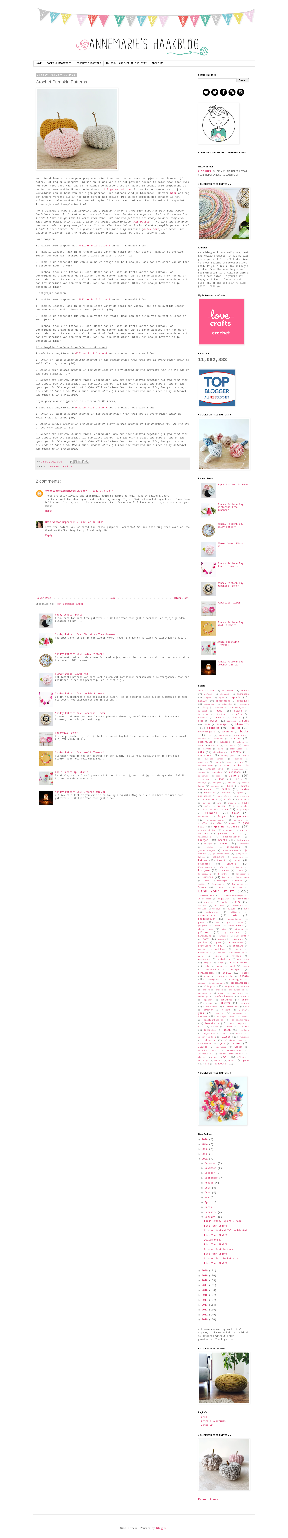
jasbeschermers (221, 854)
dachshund (203, 776)
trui (200, 1027)
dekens (234, 775)
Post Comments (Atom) (70, 604)
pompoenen (53, 466)
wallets (202, 1047)
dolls (239, 779)
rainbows (220, 949)
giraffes (217, 823)
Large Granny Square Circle (222, 1221)
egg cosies (204, 796)
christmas (204, 755)
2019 (205, 1275)
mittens (219, 905)
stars (245, 999)
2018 (205, 1280)
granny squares (226, 826)
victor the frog (207, 1037)
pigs (224, 929)
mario (224, 902)
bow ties (223, 735)
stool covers (210, 1007)
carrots (207, 749)
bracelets (239, 735)
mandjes (208, 902)
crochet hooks (206, 766)
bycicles (224, 742)
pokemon (222, 939)
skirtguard (213, 980)
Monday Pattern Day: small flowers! (79, 752)
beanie (220, 718)
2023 (205, 1149)
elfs (219, 803)
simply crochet (225, 976)
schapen (235, 969)
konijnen (204, 870)
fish (225, 809)
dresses (215, 786)
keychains (204, 864)
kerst (237, 860)
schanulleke (212, 970)
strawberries (231, 1006)
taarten (220, 1013)
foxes (235, 813)
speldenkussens (224, 996)
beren (214, 721)
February (211, 1212)
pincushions (232, 932)
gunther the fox (230, 833)
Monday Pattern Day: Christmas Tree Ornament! (86, 634)
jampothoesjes (206, 850)
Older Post (181, 598)
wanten (238, 1047)
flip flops (243, 810)
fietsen (220, 806)
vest (225, 1033)
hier (173, 193)
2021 (205, 1159)
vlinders (210, 1040)
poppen (217, 942)
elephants (243, 800)
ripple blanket (239, 963)
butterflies (205, 742)
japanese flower (230, 850)
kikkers (231, 864)
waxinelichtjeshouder (231, 1054)
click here (151, 229)
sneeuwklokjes (236, 990)
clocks (245, 755)
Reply (49, 511)
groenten (228, 830)
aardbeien (227, 691)
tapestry (237, 1013)
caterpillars (237, 749)
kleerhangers (205, 867)
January (210, 1217)
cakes (246, 745)
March (209, 1207)
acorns (245, 691)
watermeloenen (234, 1050)
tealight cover (225, 1017)
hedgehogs (243, 840)
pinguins (223, 936)
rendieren (243, 959)
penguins (202, 926)
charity (236, 752)
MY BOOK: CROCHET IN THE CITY (126, 63)
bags (219, 711)
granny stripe (207, 830)
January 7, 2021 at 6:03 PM (95, 491)
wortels (218, 1060)
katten (202, 860)
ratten (217, 956)
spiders (245, 996)
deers (219, 776)
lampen (239, 881)
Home (113, 598)
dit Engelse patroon (116, 189)
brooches (218, 739)
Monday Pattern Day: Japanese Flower (80, 713)
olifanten (236, 912)
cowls (218, 762)
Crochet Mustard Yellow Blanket (225, 1230)
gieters (238, 820)
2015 (205, 1295)
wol (225, 1057)
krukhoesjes (242, 874)
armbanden (209, 704)
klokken (224, 867)
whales (201, 1057)
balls (238, 714)
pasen (201, 922)
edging (245, 789)
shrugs (207, 976)
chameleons (219, 752)
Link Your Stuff (216, 891)
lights (219, 887)
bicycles (231, 721)
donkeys (202, 783)
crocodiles (237, 769)
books (244, 731)
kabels (201, 857)
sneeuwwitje (204, 993)
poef (206, 939)
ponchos (202, 942)
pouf (221, 946)
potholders (204, 946)
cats (201, 752)
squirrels (226, 1000)
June (208, 1192)
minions (202, 906)
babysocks (220, 708)
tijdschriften (240, 1020)
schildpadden (206, 973)
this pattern (141, 221)
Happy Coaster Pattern (70, 615)
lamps (201, 884)
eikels (228, 799)
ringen (207, 963)
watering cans (207, 1050)
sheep (245, 973)
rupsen (245, 966)
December (211, 1163)
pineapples (204, 936)
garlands (243, 816)
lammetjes (222, 881)
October (210, 1173)
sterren (226, 1003)
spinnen (208, 1000)
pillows (203, 932)
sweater (208, 1010)
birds (207, 724)
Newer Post (44, 598)
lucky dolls (204, 899)
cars (220, 749)
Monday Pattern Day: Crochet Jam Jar (80, 792)
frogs (221, 816)
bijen (245, 721)
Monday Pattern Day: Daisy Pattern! (79, 654)
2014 (205, 1300)
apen (221, 698)
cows (229, 762)
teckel (245, 1017)
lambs (206, 881)
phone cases (235, 925)
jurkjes (240, 854)
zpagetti (220, 1063)
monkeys (216, 909)
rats (200, 956)
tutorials (210, 1030)
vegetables (209, 1034)
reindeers (224, 959)
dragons (217, 783)
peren (217, 926)
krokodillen (204, 874)
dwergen (208, 789)
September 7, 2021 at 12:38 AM (82, 522)
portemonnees (236, 942)
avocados (244, 704)
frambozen (203, 817)
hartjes (203, 840)
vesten (239, 1034)
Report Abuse (208, 1499)
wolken (240, 1057)
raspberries (237, 953)
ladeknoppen (242, 877)
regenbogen (204, 959)
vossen (236, 1043)
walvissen (221, 1047)
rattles (236, 956)
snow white (237, 993)
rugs (219, 966)
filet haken (209, 810)
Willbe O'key (212, 1240)
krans (239, 870)
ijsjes (210, 847)
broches (202, 739)
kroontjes (223, 874)
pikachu (239, 929)
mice (238, 902)
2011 (205, 1314)
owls (235, 915)
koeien (239, 867)
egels (240, 793)
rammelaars (204, 953)
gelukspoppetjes (215, 820)
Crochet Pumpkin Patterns (221, 1258)
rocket (207, 966)
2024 (205, 1144)
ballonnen (203, 714)
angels (207, 698)
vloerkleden (204, 1044)
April (209, 1202)
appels (236, 697)
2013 (205, 1305)
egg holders (224, 796)
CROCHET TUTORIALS (89, 63)
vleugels (244, 1037)
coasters (203, 762)
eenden (226, 793)
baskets (202, 718)
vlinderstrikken (233, 1040)
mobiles (202, 909)
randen (221, 953)
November (211, 1168)
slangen (202, 983)
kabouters (218, 857)
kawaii (221, 860)
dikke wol (204, 779)
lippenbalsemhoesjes (232, 895)
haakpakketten (231, 837)
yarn (246, 1060)
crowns (201, 772)
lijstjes (237, 887)
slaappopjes (235, 980)
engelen (232, 803)
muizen (230, 908)
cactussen (230, 745)
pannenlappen (235, 919)
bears (236, 717)
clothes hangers (215, 759)
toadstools (212, 1023)
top (230, 1024)
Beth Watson (53, 522)
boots (210, 735)
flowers (211, 813)
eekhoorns (209, 793)
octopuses (212, 912)
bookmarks (227, 732)
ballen (238, 711)
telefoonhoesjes (213, 1020)
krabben (224, 870)
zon (207, 1064)
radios (201, 949)
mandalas (243, 899)
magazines (224, 899)
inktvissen (233, 847)
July (208, 1188)
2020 (205, 1270)
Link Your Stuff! (215, 1226)
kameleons (238, 857)
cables (240, 742)
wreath (232, 1060)
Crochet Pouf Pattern (218, 1249)
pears (218, 922)
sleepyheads (218, 983)
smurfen (245, 986)
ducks (229, 786)
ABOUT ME (157, 63)
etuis (245, 803)
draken (231, 783)
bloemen (213, 728)
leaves (202, 887)
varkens (245, 1030)
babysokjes (238, 708)
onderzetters (206, 915)
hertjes (208, 844)
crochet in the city (234, 765)
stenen (209, 1003)
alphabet (224, 694)
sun (247, 1007)
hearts (222, 840)
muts (246, 909)
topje (241, 1024)
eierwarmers (210, 799)
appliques (243, 701)
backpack (202, 711)
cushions (235, 772)
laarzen (226, 877)
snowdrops (203, 996)
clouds (238, 759)
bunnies (236, 738)
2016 (212, 691)
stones (245, 1003)
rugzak (231, 966)
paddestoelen (206, 919)
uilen (227, 1030)
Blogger (161, 1528)
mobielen (238, 906)
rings (220, 963)
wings (214, 1057)
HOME (39, 63)
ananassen (243, 694)
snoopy (221, 993)
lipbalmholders (206, 895)
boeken (235, 728)
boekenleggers (206, 732)
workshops (203, 1060)
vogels (221, 1043)
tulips (214, 1027)
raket (239, 949)
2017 (205, 1285)
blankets (242, 724)
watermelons (204, 1054)
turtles (244, 1027)
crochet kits (214, 769)
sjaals (244, 976)
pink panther (241, 936)
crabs (240, 762)
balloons (222, 714)
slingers (209, 986)
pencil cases (235, 922)
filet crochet (241, 806)
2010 (205, 1319)
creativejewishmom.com (60, 491)
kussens (208, 877)
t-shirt (226, 1010)
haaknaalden (204, 837)
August (210, 1183)
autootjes (227, 704)
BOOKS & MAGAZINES (59, 63)
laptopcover (218, 884)
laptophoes (238, 884)
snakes (219, 990)
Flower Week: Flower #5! (71, 674)
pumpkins (67, 466)
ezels (207, 806)
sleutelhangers (240, 983)
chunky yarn (228, 755)
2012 (200, 691)
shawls (227, 973)
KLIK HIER (204, 171)
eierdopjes (243, 796)
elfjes (206, 803)
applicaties (223, 701)
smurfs (206, 990)
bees (200, 721)
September (212, 1178)
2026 (205, 1139)
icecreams (243, 844)
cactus (214, 745)
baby (205, 707)
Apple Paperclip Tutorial (72, 772)
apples (202, 701)
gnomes (232, 823)
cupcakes (217, 772)
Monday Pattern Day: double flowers (79, 693)
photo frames (205, 929)
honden (223, 843)
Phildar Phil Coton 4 (94, 245)
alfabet (208, 694)
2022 (205, 1154)
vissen (226, 1037)
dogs (221, 779)
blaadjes (222, 724)
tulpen (228, 1027)
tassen (202, 1016)
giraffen (202, 823)
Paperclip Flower (66, 733)
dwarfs (245, 786)
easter (226, 789)
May (207, 1197)
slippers (229, 986)
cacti (201, 745)
